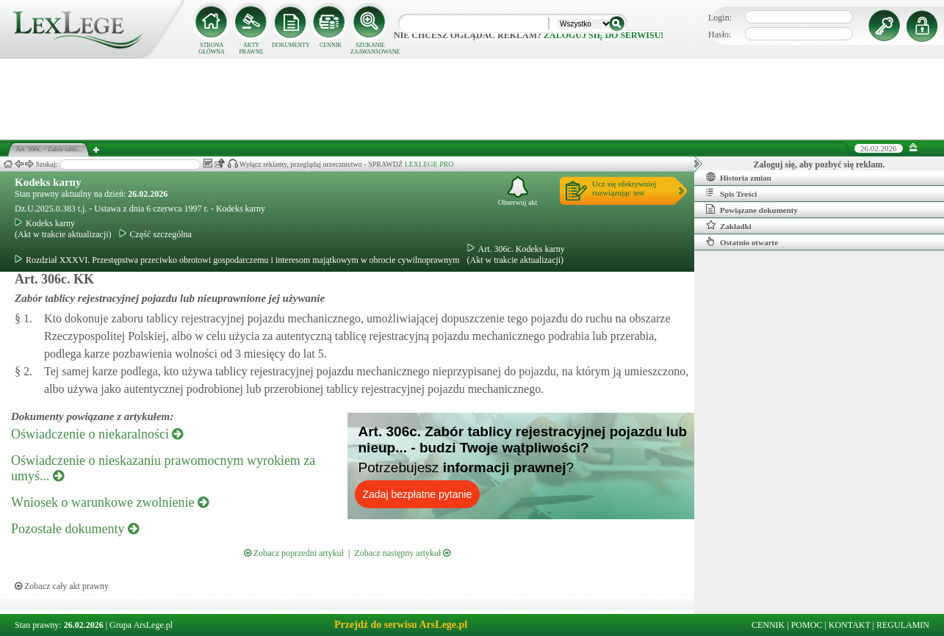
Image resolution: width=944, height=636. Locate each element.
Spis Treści (731, 193)
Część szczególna (155, 234)
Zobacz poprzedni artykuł (294, 553)
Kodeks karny (48, 182)
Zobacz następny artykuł (402, 553)
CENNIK (331, 45)
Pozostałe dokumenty (75, 528)
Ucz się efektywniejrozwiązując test (624, 188)
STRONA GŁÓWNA (211, 48)
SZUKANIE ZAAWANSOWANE (370, 48)
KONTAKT (850, 625)
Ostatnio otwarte (742, 241)
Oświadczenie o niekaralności (97, 434)
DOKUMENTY (291, 45)
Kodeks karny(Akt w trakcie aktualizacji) (63, 228)
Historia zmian (738, 177)
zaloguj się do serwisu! (603, 35)
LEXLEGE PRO (429, 164)
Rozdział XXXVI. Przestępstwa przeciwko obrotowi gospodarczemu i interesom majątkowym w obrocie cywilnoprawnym (237, 260)
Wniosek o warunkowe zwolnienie (110, 502)
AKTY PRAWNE (251, 48)
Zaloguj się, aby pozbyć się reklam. (819, 164)
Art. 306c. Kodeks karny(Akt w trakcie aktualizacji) (516, 254)
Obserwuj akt (518, 191)
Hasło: (719, 34)
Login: (720, 17)
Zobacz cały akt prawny (62, 586)
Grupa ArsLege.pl (141, 625)
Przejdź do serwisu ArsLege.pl (400, 624)
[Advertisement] (472, 99)
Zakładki (729, 225)
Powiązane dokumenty (752, 209)
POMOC (807, 625)
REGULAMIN (902, 625)
